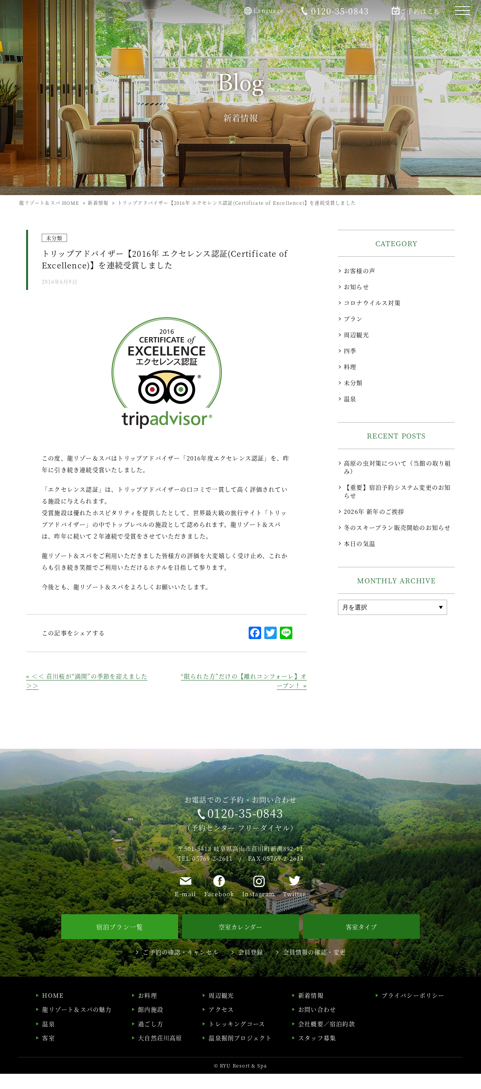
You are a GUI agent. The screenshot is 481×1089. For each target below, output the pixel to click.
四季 (350, 350)
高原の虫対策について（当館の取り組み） (397, 467)
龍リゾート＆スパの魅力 (76, 1025)
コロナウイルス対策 (372, 302)
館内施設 (150, 1025)
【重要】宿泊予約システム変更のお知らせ (397, 491)
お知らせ (356, 286)
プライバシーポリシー (413, 1010)
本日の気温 (359, 543)
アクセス (221, 1025)
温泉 (350, 398)
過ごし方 (150, 1039)
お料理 (147, 1010)
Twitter (294, 910)
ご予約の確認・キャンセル (180, 967)
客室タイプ (361, 942)
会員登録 (250, 967)
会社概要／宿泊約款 (326, 1039)
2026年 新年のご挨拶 (374, 511)
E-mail (185, 910)
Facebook (219, 910)
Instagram (258, 910)
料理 (350, 366)
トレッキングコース (237, 1039)
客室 (48, 1053)
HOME (53, 1010)
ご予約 (410, 11)
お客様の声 (359, 270)
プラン (353, 318)
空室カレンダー (240, 942)
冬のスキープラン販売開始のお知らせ (397, 527)
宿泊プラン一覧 (119, 942)
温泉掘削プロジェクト (240, 1053)
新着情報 (311, 1010)
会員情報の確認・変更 (314, 967)
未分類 (353, 382)
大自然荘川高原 (160, 1053)
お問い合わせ (317, 1025)
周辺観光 (356, 334)
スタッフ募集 (317, 1053)
